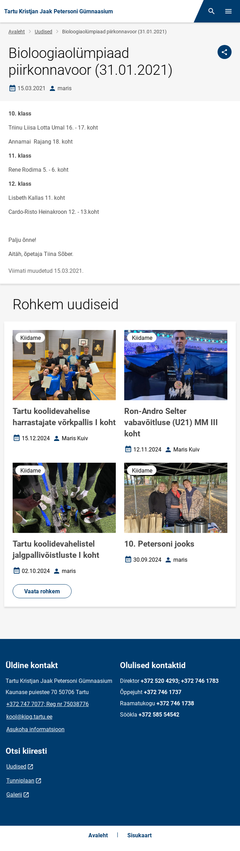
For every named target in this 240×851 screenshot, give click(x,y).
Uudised (43, 31)
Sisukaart (139, 835)
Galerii (14, 794)
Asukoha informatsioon (35, 729)
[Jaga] (225, 52)
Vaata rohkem (42, 591)
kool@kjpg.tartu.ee (29, 716)
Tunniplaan (20, 780)
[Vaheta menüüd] (228, 11)
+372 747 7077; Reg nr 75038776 (47, 704)
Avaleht (16, 31)
